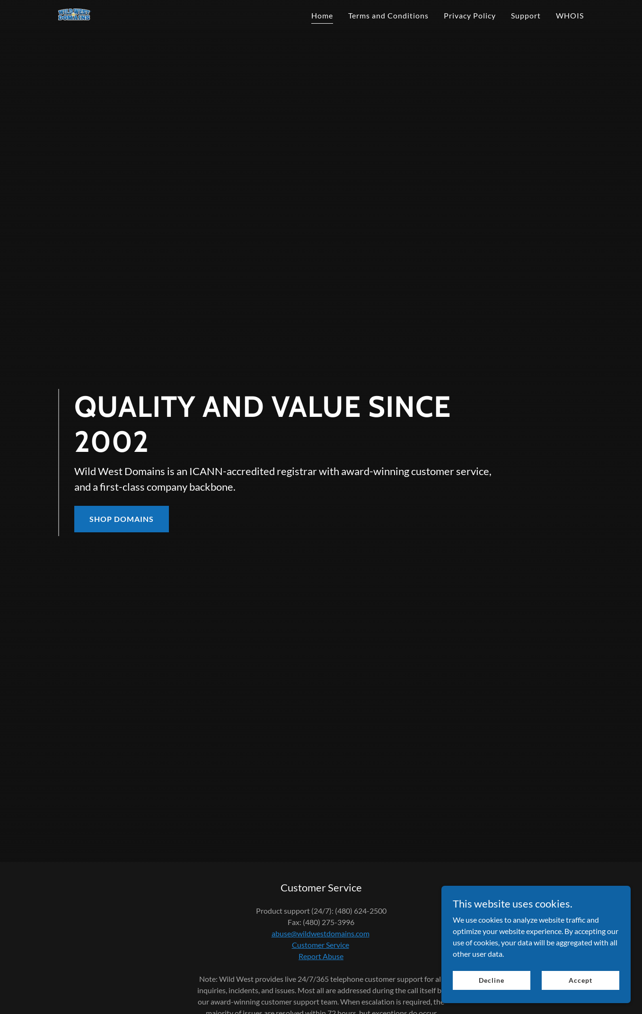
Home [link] (322, 15)
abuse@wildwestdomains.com (320, 933)
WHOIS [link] (570, 15)
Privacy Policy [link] (470, 15)
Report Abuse (321, 956)
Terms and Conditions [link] (388, 15)
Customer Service (320, 944)
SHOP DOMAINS (121, 518)
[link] (75, 13)
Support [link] (526, 15)
